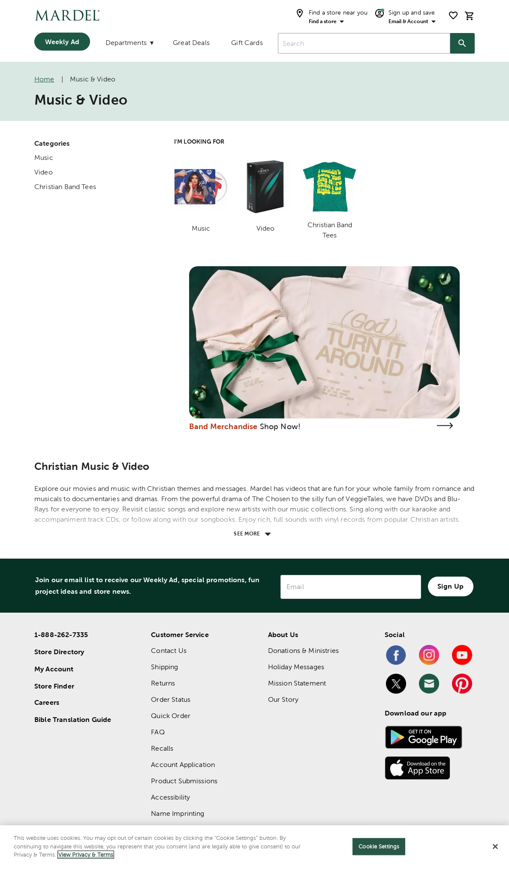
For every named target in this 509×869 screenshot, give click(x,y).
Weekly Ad (62, 41)
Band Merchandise (223, 426)
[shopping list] (453, 15)
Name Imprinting (177, 813)
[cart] (469, 15)
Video (43, 172)
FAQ (157, 732)
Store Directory (59, 652)
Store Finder (54, 686)
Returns (163, 683)
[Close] (495, 846)
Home (44, 79)
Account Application (183, 764)
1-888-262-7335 (61, 634)
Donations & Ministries (303, 650)
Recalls (162, 748)
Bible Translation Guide (72, 719)
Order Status (170, 699)
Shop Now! (280, 426)
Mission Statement (297, 683)
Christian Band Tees (65, 186)
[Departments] (129, 44)
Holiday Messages (296, 667)
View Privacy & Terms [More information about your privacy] (85, 854)
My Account (54, 669)
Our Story (283, 699)
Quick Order (170, 715)
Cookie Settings (378, 846)
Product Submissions (184, 781)
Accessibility (170, 797)
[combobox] (364, 43)
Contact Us (169, 650)
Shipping (164, 667)
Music (43, 157)
